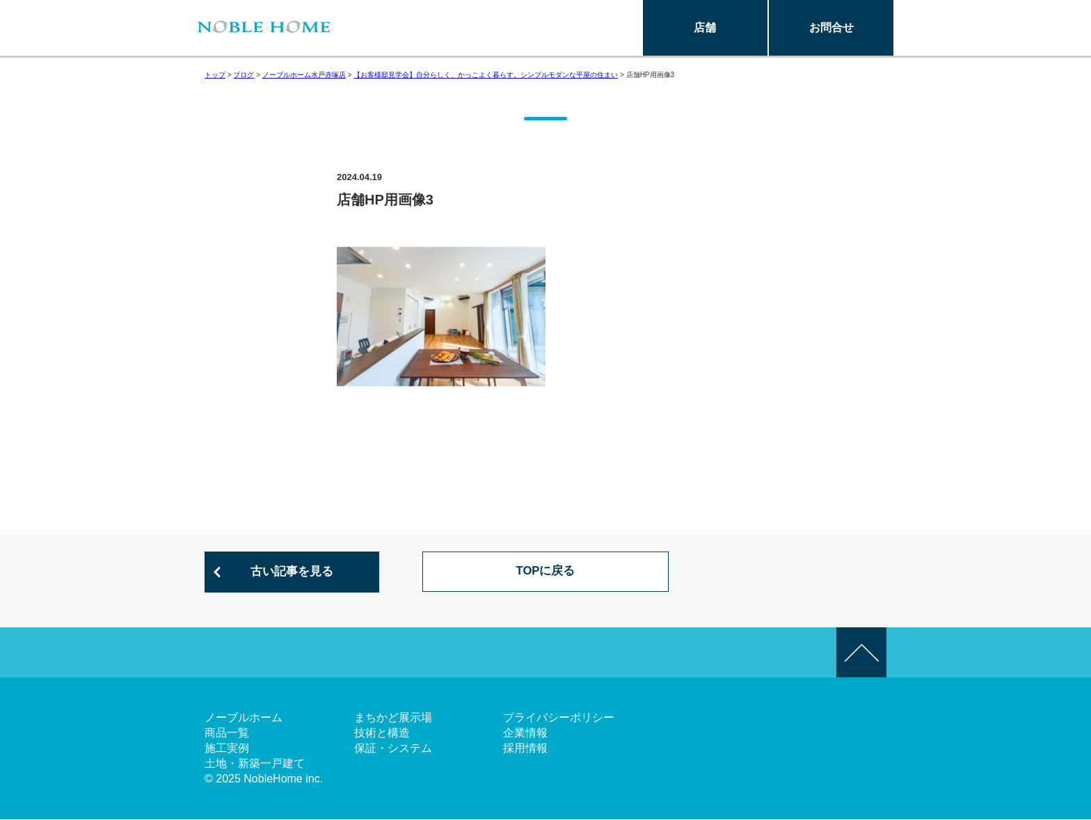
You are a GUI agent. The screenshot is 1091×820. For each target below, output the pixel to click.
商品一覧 (227, 733)
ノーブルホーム (243, 718)
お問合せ (831, 27)
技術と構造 (382, 733)
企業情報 (525, 733)
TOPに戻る (546, 572)
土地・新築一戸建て (255, 764)
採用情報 (525, 749)
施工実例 (227, 749)
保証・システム (393, 749)
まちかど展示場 (393, 718)
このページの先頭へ (861, 653)
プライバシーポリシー (558, 718)
